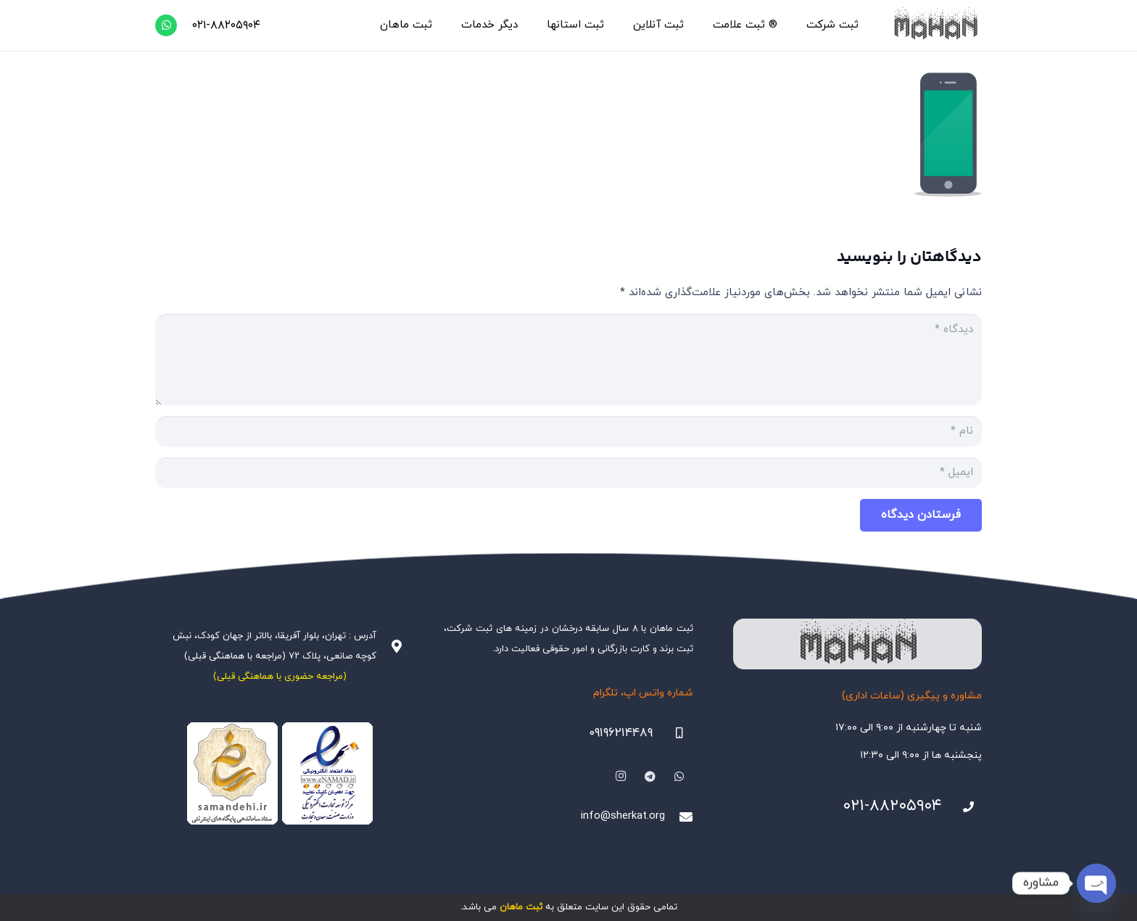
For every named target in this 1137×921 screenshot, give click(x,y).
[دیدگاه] (568, 359)
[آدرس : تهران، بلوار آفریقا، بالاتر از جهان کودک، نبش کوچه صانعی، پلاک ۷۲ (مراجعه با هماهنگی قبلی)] (390, 646)
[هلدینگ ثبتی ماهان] (935, 25)
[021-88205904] (962, 807)
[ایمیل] (568, 473)
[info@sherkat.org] (678, 816)
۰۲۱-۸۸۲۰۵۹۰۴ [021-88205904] (892, 806)
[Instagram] (620, 776)
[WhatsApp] (166, 25)
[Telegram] (650, 776)
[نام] (568, 431)
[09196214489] (673, 733)
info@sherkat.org (623, 816)
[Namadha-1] (279, 773)
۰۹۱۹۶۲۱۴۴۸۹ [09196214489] (621, 733)
